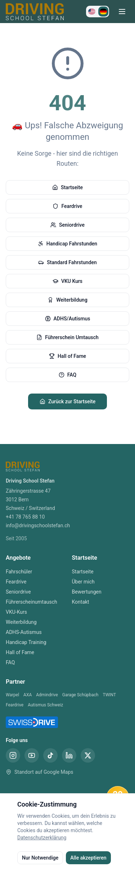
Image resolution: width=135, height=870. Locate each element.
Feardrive (67, 206)
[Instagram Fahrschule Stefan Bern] (13, 755)
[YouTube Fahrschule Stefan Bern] (31, 755)
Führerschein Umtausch (67, 337)
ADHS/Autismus (67, 318)
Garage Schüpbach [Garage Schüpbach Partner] (80, 694)
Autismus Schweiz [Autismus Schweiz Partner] (45, 704)
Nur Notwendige (40, 858)
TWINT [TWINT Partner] (109, 694)
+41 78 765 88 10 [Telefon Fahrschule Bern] (25, 517)
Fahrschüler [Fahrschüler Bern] (19, 571)
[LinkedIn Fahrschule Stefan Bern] (69, 755)
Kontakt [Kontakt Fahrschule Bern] (80, 602)
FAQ (67, 375)
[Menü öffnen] (122, 11)
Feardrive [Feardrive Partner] (14, 704)
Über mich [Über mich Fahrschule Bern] (83, 582)
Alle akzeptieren (88, 858)
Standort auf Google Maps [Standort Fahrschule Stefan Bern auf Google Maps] (39, 772)
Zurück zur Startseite (67, 401)
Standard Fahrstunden (67, 262)
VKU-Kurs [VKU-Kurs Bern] (16, 612)
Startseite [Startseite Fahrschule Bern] (83, 571)
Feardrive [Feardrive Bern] (16, 582)
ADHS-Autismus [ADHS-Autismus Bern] (24, 632)
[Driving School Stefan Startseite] (35, 11)
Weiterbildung (67, 300)
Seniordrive (67, 225)
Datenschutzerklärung (41, 837)
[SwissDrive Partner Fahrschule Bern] (32, 722)
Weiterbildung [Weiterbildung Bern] (21, 622)
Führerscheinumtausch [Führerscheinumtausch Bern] (31, 602)
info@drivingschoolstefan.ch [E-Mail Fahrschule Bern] (38, 525)
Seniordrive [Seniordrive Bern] (18, 592)
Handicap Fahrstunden (67, 244)
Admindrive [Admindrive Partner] (47, 694)
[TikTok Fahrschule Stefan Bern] (50, 755)
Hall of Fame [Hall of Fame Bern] (20, 652)
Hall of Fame (67, 356)
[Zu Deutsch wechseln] (103, 11)
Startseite (67, 187)
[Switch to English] (92, 11)
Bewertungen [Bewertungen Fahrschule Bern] (87, 592)
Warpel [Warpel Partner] (12, 694)
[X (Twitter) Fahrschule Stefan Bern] (88, 755)
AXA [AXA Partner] (27, 694)
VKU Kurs (67, 281)
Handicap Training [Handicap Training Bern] (26, 642)
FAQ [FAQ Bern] (10, 662)
